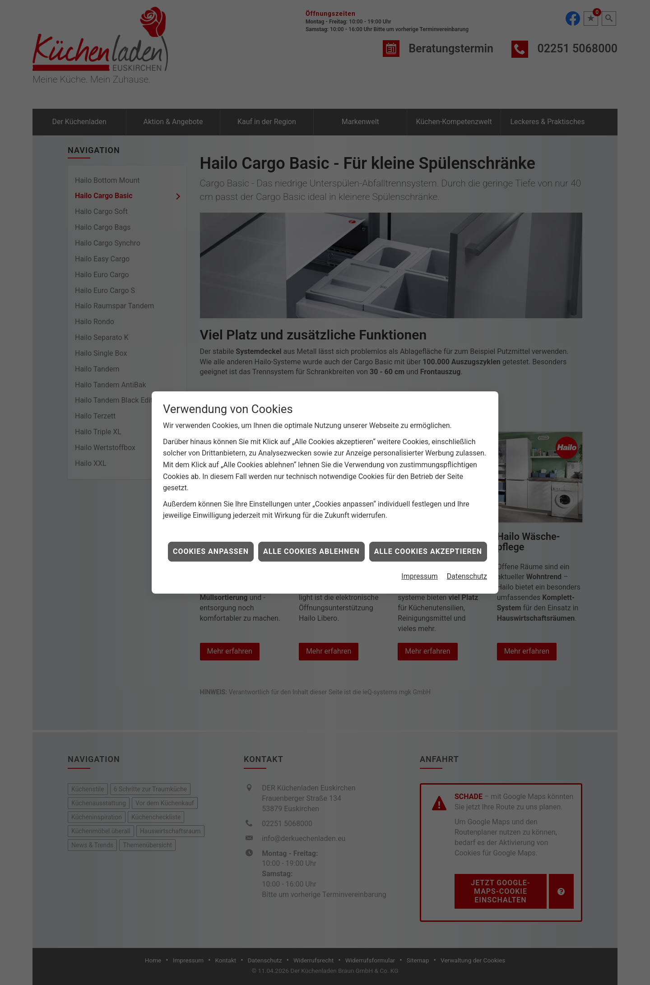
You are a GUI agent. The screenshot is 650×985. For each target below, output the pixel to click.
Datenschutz (467, 551)
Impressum (419, 551)
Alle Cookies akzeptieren (428, 526)
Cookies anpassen (211, 526)
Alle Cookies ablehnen (311, 526)
